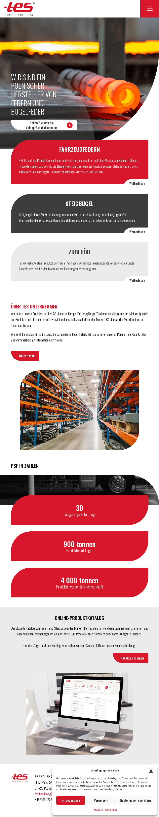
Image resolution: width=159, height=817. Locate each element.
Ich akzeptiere (70, 800)
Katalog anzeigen (132, 658)
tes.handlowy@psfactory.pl (51, 793)
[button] (151, 770)
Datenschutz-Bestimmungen (105, 809)
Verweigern (101, 800)
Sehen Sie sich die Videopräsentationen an (49, 125)
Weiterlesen (137, 183)
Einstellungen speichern (135, 800)
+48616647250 (45, 799)
